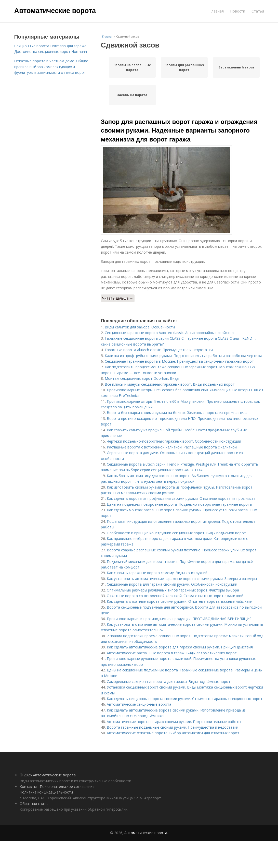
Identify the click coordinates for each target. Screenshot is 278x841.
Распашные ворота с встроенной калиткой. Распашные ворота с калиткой (172, 447)
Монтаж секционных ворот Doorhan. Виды (142, 378)
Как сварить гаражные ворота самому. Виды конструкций (157, 572)
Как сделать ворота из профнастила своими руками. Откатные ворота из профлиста (181, 498)
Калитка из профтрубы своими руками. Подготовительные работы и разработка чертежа (183, 355)
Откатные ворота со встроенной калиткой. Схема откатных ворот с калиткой (175, 595)
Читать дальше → (117, 298)
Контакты (28, 786)
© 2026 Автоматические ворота (48, 775)
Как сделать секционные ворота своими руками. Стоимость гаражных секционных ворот (184, 698)
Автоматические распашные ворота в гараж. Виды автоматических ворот (172, 652)
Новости (237, 11)
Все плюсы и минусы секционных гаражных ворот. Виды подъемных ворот (170, 384)
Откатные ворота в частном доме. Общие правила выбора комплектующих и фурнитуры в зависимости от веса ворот (51, 66)
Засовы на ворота (132, 95)
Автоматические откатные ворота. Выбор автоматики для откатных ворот (173, 732)
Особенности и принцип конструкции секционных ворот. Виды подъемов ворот (176, 532)
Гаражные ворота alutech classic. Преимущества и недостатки (159, 349)
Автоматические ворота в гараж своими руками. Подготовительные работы (174, 721)
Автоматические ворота (55, 11)
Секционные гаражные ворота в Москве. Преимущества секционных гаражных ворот (179, 361)
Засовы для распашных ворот (184, 67)
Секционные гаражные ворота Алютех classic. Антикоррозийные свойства (169, 332)
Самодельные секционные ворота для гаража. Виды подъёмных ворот (168, 681)
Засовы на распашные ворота (132, 67)
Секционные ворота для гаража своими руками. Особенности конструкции (172, 584)
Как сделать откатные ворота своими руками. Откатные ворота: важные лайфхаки (179, 601)
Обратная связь (34, 803)
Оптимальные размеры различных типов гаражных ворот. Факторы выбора (173, 590)
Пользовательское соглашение (67, 786)
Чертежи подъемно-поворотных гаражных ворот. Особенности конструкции (174, 441)
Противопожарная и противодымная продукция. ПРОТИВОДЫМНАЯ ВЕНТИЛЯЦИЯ (179, 618)
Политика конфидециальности (46, 792)
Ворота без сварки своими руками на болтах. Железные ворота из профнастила (177, 412)
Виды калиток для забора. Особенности (140, 327)
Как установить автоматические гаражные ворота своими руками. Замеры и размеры (182, 578)
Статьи (257, 11)
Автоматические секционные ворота (139, 704)
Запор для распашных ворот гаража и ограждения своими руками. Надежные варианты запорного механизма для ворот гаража (179, 130)
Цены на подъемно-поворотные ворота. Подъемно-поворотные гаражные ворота (179, 504)
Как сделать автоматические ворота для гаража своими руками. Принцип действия (180, 647)
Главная (216, 11)
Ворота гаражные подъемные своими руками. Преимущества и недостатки (172, 727)
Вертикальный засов (236, 67)
